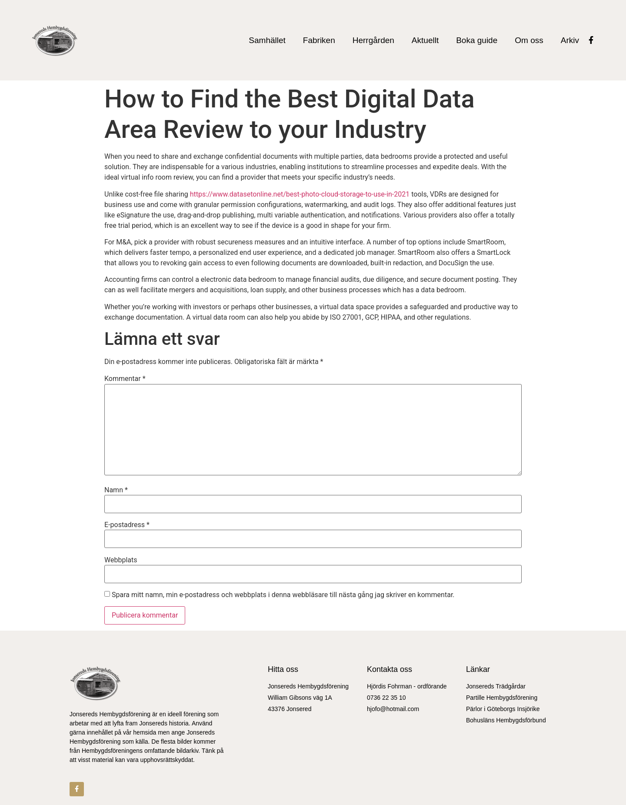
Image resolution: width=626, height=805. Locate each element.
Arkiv (570, 40)
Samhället (267, 40)
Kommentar (125, 378)
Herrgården (373, 40)
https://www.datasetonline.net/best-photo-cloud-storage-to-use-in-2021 (300, 194)
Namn (116, 490)
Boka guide (476, 40)
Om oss (529, 40)
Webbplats (120, 560)
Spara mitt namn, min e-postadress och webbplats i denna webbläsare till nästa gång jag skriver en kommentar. (283, 594)
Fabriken (319, 40)
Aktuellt (425, 40)
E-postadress (127, 524)
